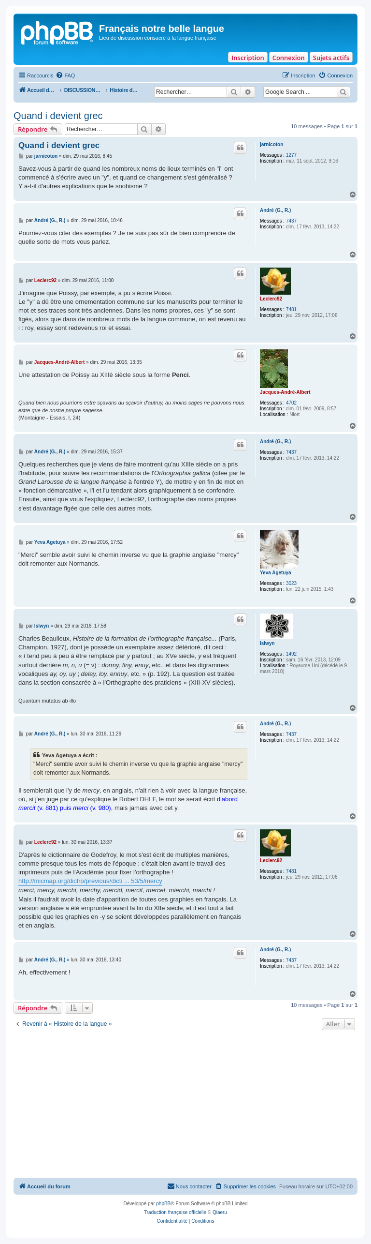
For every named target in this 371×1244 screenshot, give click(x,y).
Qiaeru (220, 1212)
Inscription (247, 57)
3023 (291, 583)
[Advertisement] (185, 1105)
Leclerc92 (271, 298)
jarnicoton (271, 144)
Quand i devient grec (58, 115)
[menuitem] (65, 75)
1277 (291, 155)
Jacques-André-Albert (285, 392)
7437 (291, 221)
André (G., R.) (275, 210)
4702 (291, 402)
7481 (291, 309)
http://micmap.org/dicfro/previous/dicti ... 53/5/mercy (90, 880)
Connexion (288, 57)
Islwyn (267, 643)
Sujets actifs (331, 57)
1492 (291, 654)
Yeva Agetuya (275, 572)
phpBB (163, 1203)
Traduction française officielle (175, 1212)
